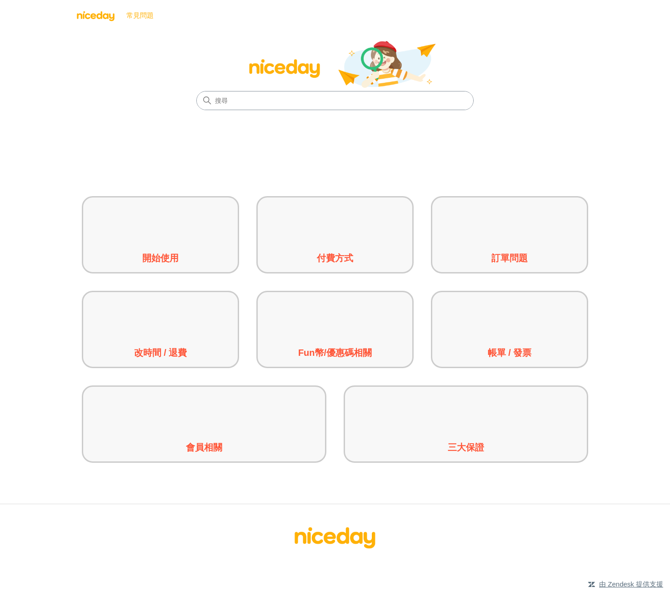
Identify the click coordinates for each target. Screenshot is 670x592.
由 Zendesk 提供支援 (631, 584)
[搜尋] (335, 100)
